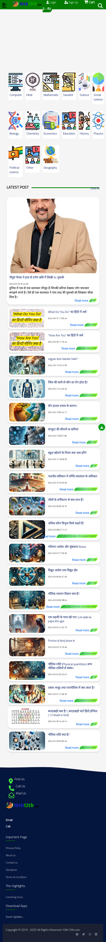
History (84, 133)
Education (69, 133)
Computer (15, 95)
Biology (14, 133)
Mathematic (51, 95)
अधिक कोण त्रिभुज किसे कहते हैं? (66, 523)
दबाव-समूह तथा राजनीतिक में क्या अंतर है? (71, 687)
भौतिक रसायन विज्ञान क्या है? (64, 593)
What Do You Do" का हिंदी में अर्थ (67, 312)
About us (11, 855)
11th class (71, 536)
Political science (14, 169)
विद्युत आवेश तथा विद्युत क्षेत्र (62, 570)
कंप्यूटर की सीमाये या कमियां (63, 429)
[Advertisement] (53, 35)
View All (94, 188)
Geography (50, 167)
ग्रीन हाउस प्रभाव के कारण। (62, 406)
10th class (85, 372)
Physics (98, 133)
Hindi (29, 95)
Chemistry (32, 133)
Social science (98, 97)
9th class (81, 348)
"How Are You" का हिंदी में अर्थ (65, 335)
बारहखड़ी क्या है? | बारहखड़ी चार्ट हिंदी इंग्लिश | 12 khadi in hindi (72, 713)
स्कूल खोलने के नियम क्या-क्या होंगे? (67, 452)
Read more (81, 300)
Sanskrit (68, 95)
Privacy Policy (13, 848)
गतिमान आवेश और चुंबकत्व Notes (67, 546)
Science (84, 95)
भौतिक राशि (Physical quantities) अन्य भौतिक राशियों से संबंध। (70, 666)
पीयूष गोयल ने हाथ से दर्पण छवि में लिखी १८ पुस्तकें (36, 277)
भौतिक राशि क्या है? (58, 734)
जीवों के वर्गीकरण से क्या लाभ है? (66, 499)
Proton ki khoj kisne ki (61, 640)
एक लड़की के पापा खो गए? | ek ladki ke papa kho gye (70, 619)
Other (29, 167)
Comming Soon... (15, 897)
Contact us (12, 862)
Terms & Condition (16, 877)
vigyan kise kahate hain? (63, 359)
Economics (50, 133)
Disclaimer (11, 870)
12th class (85, 395)
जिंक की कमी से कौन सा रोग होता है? (68, 382)
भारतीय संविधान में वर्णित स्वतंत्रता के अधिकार (72, 476)
